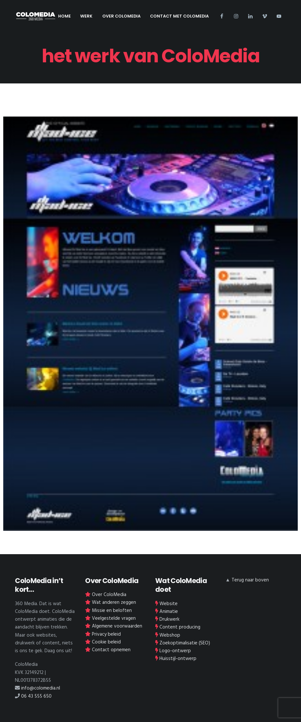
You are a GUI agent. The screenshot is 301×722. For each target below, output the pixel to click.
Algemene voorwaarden (117, 626)
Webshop (169, 635)
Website (168, 604)
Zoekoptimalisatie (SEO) (184, 643)
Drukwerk (169, 619)
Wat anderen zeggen (114, 602)
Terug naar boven (250, 580)
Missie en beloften (112, 611)
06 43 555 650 (36, 696)
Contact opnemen (111, 650)
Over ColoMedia (109, 595)
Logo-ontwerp (175, 651)
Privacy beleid (106, 634)
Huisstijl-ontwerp (177, 659)
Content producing (179, 627)
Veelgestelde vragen (114, 618)
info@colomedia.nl (40, 688)
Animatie (168, 612)
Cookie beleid (106, 642)
